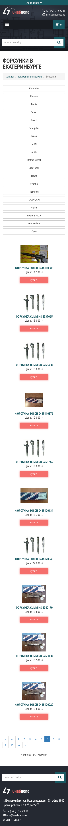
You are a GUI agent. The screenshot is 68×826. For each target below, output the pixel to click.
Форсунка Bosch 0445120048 (34, 559)
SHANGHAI (34, 199)
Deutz (34, 104)
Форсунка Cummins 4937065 (34, 316)
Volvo (34, 207)
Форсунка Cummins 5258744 (34, 462)
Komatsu (34, 191)
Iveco (34, 136)
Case (34, 231)
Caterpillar (34, 128)
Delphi (34, 151)
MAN (34, 144)
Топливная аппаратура (30, 76)
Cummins (34, 88)
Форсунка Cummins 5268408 (34, 365)
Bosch (34, 120)
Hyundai (34, 183)
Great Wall (34, 167)
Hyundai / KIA (34, 215)
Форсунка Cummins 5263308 (34, 656)
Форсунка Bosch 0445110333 (34, 268)
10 (12, 745)
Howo (34, 175)
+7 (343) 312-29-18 (53, 10)
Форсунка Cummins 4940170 (34, 607)
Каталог (9, 76)
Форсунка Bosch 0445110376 (34, 413)
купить (34, 280)
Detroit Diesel (34, 159)
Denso (34, 112)
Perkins (34, 96)
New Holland (34, 223)
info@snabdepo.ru (53, 14)
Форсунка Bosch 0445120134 (34, 510)
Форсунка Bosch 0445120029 (34, 704)
